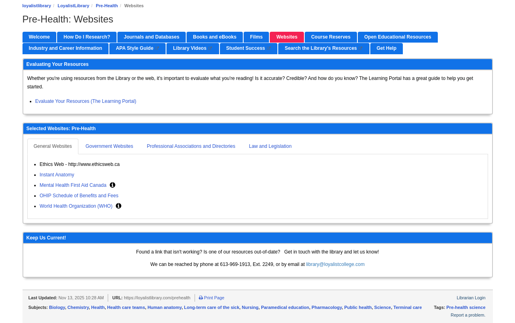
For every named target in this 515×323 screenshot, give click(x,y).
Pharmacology (327, 307)
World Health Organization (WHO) (77, 206)
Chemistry (78, 307)
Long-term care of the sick (212, 307)
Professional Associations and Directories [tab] (191, 146)
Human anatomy (165, 307)
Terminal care (408, 307)
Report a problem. (468, 315)
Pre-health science (465, 307)
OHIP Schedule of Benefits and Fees (80, 195)
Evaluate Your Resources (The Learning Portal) (85, 101)
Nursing (250, 307)
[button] (112, 184)
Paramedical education (285, 307)
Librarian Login (471, 297)
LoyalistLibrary (73, 5)
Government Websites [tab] (109, 146)
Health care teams (126, 307)
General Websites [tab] (53, 146)
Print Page (211, 297)
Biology (57, 307)
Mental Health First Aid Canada (74, 185)
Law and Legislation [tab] (270, 146)
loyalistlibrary (37, 5)
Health (98, 307)
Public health (357, 307)
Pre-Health (107, 5)
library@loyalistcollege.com (335, 264)
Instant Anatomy (57, 175)
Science (382, 307)
